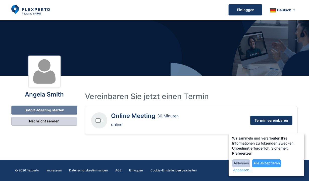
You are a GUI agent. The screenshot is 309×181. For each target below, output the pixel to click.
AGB (118, 170)
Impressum (54, 170)
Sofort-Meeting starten (44, 110)
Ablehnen (241, 163)
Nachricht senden (44, 121)
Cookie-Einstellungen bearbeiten (173, 170)
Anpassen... (242, 170)
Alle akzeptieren (266, 163)
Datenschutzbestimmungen (88, 170)
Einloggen (245, 10)
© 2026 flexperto (27, 170)
